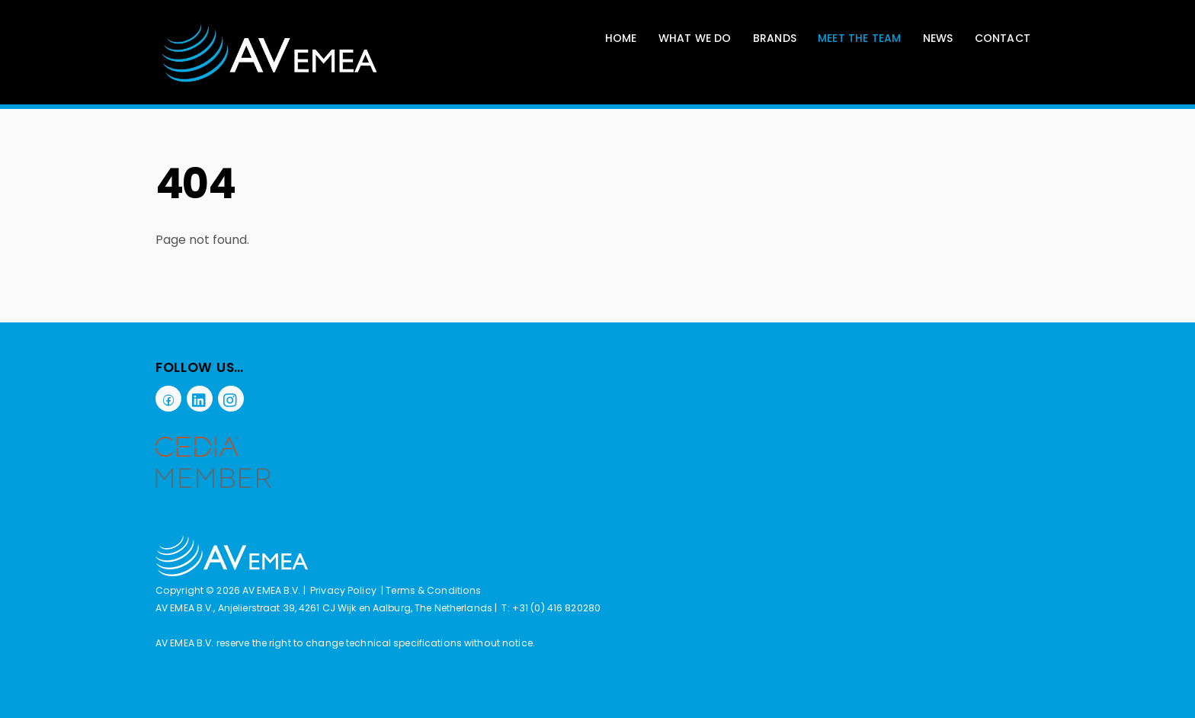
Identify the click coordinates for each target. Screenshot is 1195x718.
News (938, 38)
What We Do (695, 38)
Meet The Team (860, 38)
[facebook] (168, 397)
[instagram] (231, 397)
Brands (774, 38)
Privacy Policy (343, 590)
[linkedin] (200, 397)
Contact (1002, 38)
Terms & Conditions (433, 590)
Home (621, 38)
